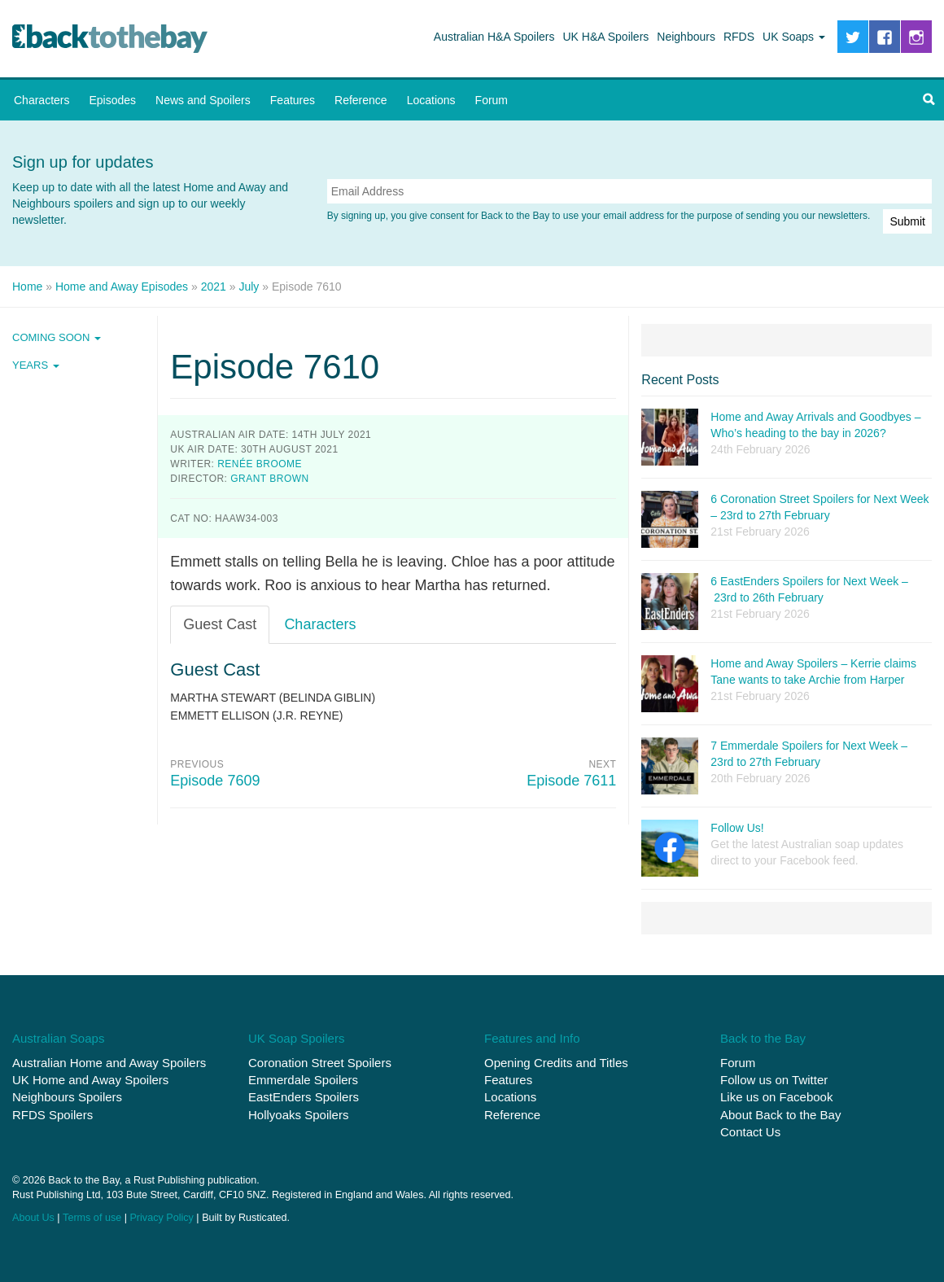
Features (292, 100)
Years (35, 365)
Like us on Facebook (776, 1097)
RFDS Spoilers (52, 1114)
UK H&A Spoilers (606, 36)
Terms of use (92, 1217)
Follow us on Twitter (774, 1080)
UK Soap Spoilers (296, 1038)
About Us (33, 1217)
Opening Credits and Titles (556, 1062)
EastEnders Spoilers (303, 1097)
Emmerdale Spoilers (303, 1080)
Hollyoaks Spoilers (298, 1114)
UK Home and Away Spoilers (90, 1080)
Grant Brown (269, 478)
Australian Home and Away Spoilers (109, 1062)
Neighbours (686, 36)
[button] (928, 100)
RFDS (738, 36)
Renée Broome (259, 464)
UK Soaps (794, 36)
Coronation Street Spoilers (319, 1062)
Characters (41, 100)
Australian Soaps (58, 1038)
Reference (360, 100)
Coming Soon (56, 337)
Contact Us (750, 1132)
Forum (491, 100)
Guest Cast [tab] (219, 624)
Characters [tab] (320, 624)
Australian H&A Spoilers (494, 36)
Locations (431, 100)
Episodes (112, 100)
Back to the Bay (110, 38)
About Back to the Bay (780, 1114)
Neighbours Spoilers (67, 1097)
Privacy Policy (161, 1217)
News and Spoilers (203, 100)
